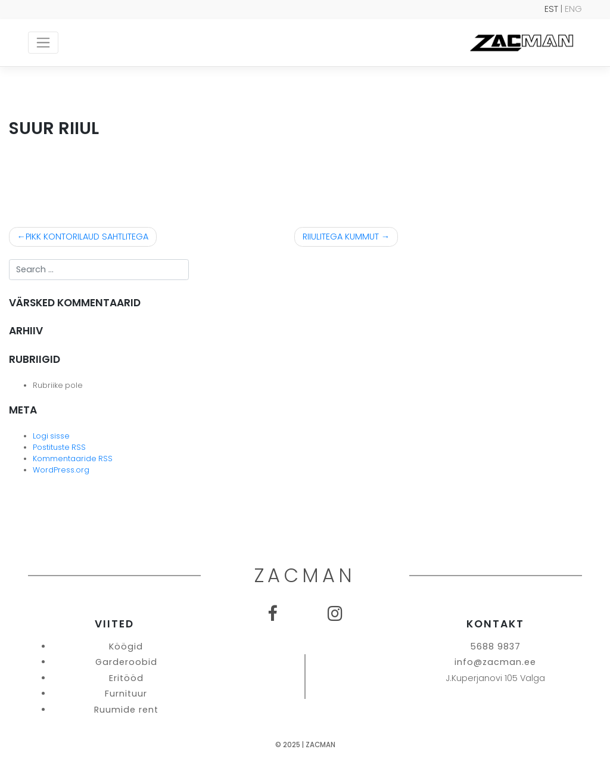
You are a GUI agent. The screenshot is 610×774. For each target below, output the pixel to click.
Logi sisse (51, 436)
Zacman (320, 745)
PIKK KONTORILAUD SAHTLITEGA (87, 237)
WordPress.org (61, 470)
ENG (573, 9)
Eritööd (126, 678)
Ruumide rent (126, 710)
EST (551, 9)
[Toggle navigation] (43, 42)
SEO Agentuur (577, 764)
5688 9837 (495, 646)
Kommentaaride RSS (73, 458)
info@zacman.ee (495, 662)
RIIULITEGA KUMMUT (341, 237)
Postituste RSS (59, 447)
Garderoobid (126, 662)
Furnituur (126, 694)
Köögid (126, 646)
